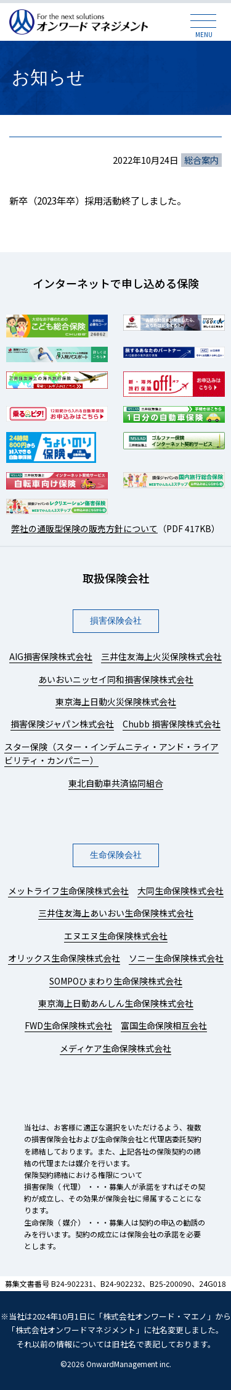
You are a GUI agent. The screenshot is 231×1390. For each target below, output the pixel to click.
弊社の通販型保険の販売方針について (84, 528)
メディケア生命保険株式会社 (115, 1048)
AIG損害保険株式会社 (50, 656)
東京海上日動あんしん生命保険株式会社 (115, 1003)
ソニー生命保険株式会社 (176, 958)
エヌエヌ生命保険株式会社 (116, 936)
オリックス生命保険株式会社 (64, 958)
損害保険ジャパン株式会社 (62, 724)
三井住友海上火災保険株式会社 (161, 656)
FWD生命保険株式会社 (68, 1025)
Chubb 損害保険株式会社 (172, 724)
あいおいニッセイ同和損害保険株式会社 (115, 679)
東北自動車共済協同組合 (115, 783)
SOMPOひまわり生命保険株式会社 (115, 981)
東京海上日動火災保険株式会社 (115, 701)
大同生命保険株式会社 (180, 890)
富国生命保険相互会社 (164, 1025)
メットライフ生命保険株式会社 (68, 890)
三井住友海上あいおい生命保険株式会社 (115, 913)
